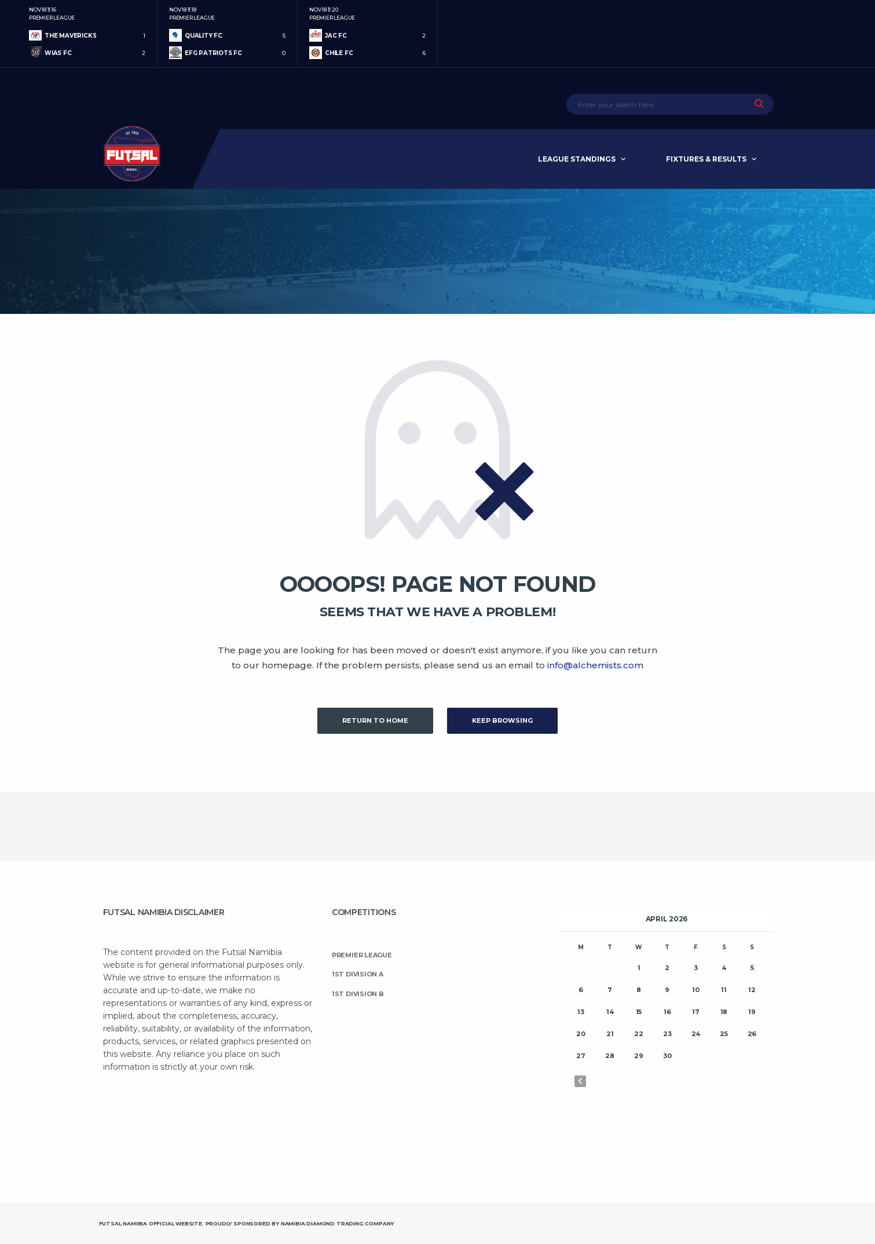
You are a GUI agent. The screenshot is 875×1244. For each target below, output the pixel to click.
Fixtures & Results (706, 159)
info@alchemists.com (595, 665)
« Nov (580, 1081)
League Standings (577, 159)
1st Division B (358, 994)
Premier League (362, 955)
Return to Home (375, 720)
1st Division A (357, 974)
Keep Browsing (502, 720)
